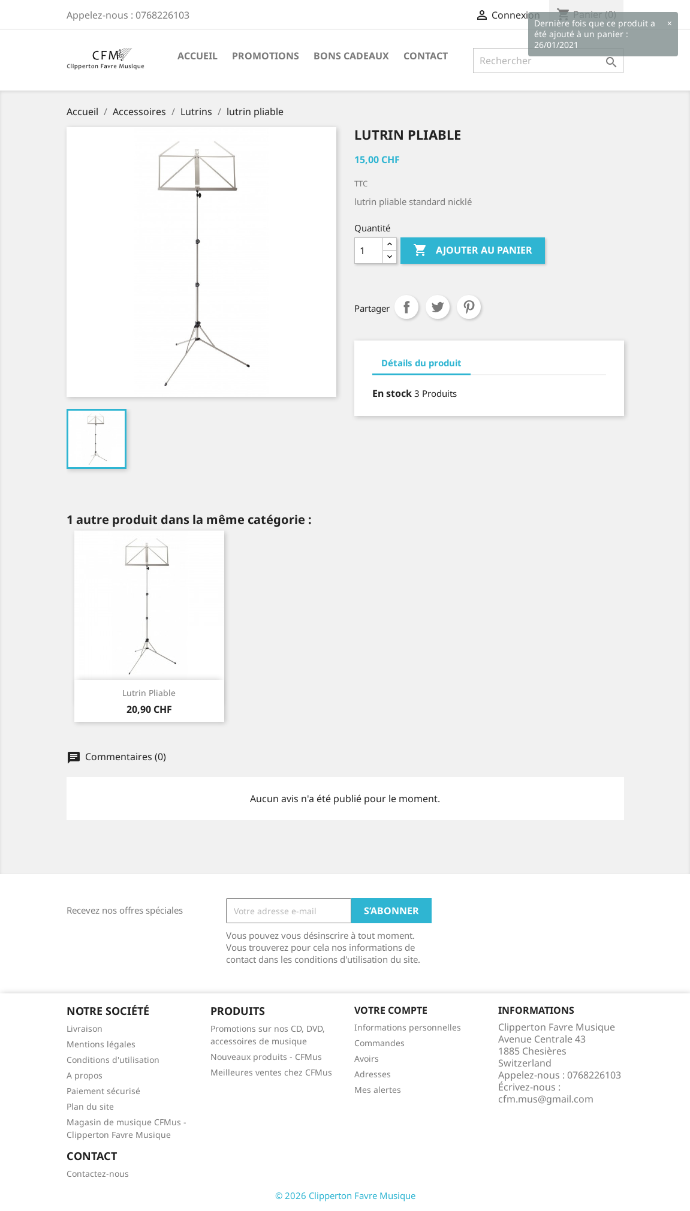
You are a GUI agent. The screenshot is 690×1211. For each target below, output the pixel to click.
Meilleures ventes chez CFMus (271, 1072)
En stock (392, 393)
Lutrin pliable (149, 692)
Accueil (197, 55)
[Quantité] (368, 250)
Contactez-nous (98, 1173)
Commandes (379, 1043)
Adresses (372, 1074)
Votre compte (390, 1010)
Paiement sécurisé (103, 1090)
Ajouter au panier (472, 250)
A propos (85, 1075)
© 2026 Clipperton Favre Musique (345, 1195)
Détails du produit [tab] (421, 363)
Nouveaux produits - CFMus (266, 1056)
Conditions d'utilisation (113, 1059)
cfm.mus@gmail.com (545, 1098)
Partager (406, 307)
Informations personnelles (407, 1027)
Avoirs (366, 1058)
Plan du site (90, 1106)
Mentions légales (101, 1044)
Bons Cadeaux (351, 55)
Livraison (85, 1028)
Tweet (438, 307)
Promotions (265, 55)
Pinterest (469, 307)
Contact (425, 55)
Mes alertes (377, 1089)
